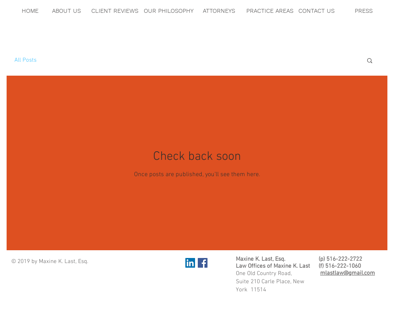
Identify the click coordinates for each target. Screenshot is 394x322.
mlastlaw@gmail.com (347, 273)
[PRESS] (363, 11)
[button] (369, 61)
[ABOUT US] (66, 11)
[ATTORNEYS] (219, 11)
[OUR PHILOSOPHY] (168, 11)
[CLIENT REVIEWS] (114, 11)
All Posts (25, 60)
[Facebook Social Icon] (202, 263)
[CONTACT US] (316, 11)
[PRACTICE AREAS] (270, 11)
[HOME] (30, 11)
